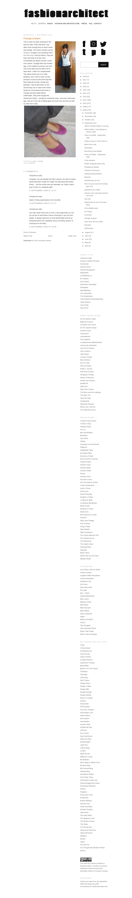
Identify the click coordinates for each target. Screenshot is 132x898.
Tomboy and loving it (92, 170)
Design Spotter (85, 695)
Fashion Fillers (85, 462)
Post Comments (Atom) (42, 241)
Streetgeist (84, 287)
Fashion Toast (85, 465)
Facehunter (84, 264)
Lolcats (82, 751)
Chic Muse (84, 438)
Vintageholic (84, 401)
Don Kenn (84, 584)
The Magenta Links (87, 818)
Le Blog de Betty (86, 500)
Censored (88, 215)
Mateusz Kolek (85, 602)
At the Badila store (91, 208)
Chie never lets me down (93, 222)
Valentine (83, 550)
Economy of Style (86, 456)
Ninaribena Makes (87, 774)
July (86, 236)
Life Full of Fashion (87, 348)
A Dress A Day (85, 424)
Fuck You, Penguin (87, 710)
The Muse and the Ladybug (90, 392)
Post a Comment (29, 232)
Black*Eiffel (84, 666)
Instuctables (84, 721)
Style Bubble (85, 529)
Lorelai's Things (86, 357)
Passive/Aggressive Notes (90, 783)
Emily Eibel (84, 704)
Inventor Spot (85, 724)
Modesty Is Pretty (86, 509)
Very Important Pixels (88, 628)
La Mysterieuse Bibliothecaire (91, 342)
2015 (85, 86)
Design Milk (84, 689)
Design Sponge (86, 692)
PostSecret (84, 798)
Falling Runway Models (93, 174)
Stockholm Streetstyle (88, 284)
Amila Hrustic (85, 654)
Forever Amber (85, 471)
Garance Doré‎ (85, 477)
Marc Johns (84, 599)
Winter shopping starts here (94, 164)
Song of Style (85, 526)
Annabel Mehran (86, 660)
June (87, 239)
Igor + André (84, 593)
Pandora (83, 518)
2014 (85, 90)
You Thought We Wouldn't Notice (92, 848)
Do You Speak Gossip (88, 328)
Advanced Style (86, 258)
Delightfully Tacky (86, 450)
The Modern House (87, 821)
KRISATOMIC (85, 742)
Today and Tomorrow (88, 830)
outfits (31, 163)
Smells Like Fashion (87, 381)
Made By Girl (85, 754)
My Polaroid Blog (86, 768)
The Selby (84, 824)
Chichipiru (84, 671)
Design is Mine (85, 686)
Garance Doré (85, 267)
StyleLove (84, 386)
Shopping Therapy (87, 375)
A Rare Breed (85, 648)
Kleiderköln (84, 273)
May (86, 242)
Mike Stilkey (84, 611)
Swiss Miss (84, 812)
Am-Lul (82, 430)
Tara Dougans (85, 625)
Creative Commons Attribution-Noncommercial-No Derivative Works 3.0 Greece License (94, 868)
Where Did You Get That (89, 556)
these (42, 74)
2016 (85, 83)
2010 (85, 103)
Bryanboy (83, 435)
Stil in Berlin (84, 282)
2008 (85, 110)
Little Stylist (84, 354)
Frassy (82, 474)
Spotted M (84, 383)
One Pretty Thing (86, 777)
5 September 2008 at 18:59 (42, 227)
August (87, 232)
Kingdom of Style (86, 497)
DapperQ (83, 447)
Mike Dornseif (85, 608)
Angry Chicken (85, 657)
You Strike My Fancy (88, 410)
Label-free (84, 745)
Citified (82, 441)
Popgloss (83, 792)
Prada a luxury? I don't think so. (96, 141)
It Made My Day (86, 727)
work (85, 863)
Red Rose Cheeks (87, 372)
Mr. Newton (84, 279)
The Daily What (86, 815)
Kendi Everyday (86, 494)
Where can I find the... (88, 407)
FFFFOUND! (85, 707)
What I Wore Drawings (88, 634)
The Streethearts (86, 296)
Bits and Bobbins (86, 433)
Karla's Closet (85, 488)
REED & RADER (86, 619)
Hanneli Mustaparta (87, 270)
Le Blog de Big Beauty (88, 503)
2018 (85, 76)
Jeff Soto (83, 730)
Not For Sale (85, 363)
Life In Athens (85, 351)
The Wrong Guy (86, 827)
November (89, 116)
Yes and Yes (84, 845)
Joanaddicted (85, 336)
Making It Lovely (86, 757)
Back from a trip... (90, 144)
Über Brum (84, 308)
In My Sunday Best (87, 485)
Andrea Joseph (85, 573)
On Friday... (88, 212)
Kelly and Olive (85, 739)
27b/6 (82, 645)
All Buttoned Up (86, 651)
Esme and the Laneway (89, 459)
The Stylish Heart (86, 544)
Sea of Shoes (85, 523)
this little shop (28, 55)
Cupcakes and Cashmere (89, 444)
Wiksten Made (85, 559)
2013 (85, 93)
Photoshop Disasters (88, 786)
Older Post (72, 236)
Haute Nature (85, 715)
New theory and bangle (93, 151)
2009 (85, 107)
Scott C (83, 622)
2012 (85, 97)
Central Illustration (87, 578)
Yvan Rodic (84, 305)
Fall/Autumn (88, 228)
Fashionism (84, 334)
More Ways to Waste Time (90, 762)
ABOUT (34, 24)
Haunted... (88, 225)
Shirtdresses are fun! (92, 180)
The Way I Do (85, 395)
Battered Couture (86, 322)
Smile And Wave (86, 807)
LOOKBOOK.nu (86, 276)
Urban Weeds (85, 302)
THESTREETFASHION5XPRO (91, 299)
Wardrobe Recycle (87, 404)
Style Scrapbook (86, 532)
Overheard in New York (88, 780)
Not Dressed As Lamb (88, 515)
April (87, 246)
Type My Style (85, 398)
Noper (82, 617)
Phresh (82, 789)
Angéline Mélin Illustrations (90, 575)
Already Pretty (85, 427)
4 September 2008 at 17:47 (42, 203)
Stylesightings (85, 290)
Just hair (87, 199)
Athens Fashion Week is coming (96, 126)
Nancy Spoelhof (86, 614)
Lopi (34, 161)
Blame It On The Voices (89, 669)
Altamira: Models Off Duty (89, 261)
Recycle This (85, 804)
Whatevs (83, 836)
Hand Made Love (86, 713)
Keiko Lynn (84, 491)
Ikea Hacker (84, 718)
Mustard (87, 177)
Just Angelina (85, 339)
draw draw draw (86, 587)
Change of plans (90, 218)
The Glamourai (85, 541)
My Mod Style (85, 765)
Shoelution (88, 148)
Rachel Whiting (85, 801)
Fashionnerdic (85, 468)
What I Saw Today (87, 631)
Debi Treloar (84, 680)
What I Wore (84, 553)
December (89, 113)
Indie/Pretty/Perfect (87, 596)
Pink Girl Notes (85, 366)
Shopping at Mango (91, 167)
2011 (85, 100)
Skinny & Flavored (87, 378)
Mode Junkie (85, 506)
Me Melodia (84, 760)
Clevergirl (83, 674)
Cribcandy (84, 677)
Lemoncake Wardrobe (88, 345)
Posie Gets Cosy (86, 795)
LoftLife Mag (84, 748)
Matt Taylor (84, 605)
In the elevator (89, 160)
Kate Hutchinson (86, 736)
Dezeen (83, 701)
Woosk (82, 839)
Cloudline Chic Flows (88, 325)
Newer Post (27, 236)
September (89, 123)
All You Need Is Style (88, 319)
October (88, 120)
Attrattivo (26, 53)
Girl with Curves (86, 479)
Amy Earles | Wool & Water (90, 570)
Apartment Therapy (87, 663)
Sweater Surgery (86, 809)
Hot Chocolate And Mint (89, 482)
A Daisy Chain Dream (88, 421)
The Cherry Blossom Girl (89, 535)
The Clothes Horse (87, 538)
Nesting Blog (85, 771)
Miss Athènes (85, 360)
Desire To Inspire (86, 698)
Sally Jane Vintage (87, 521)
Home (50, 236)
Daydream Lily (85, 581)
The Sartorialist (85, 293)
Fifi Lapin (83, 590)
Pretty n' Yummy (86, 369)
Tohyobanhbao (85, 547)
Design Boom (85, 683)
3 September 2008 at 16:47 (42, 190)
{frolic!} (82, 851)
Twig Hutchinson (86, 833)
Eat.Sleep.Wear (86, 453)
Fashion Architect (96, 863)
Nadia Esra (84, 512)
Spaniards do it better (92, 190)
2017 (85, 80)
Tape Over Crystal (87, 389)
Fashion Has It (85, 331)
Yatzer (82, 842)
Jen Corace (84, 733)
